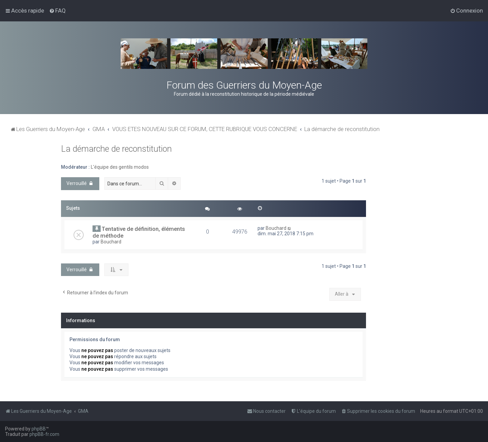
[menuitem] (57, 10)
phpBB (39, 428)
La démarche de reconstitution (116, 149)
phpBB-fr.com (44, 434)
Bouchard (111, 241)
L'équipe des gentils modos (120, 167)
